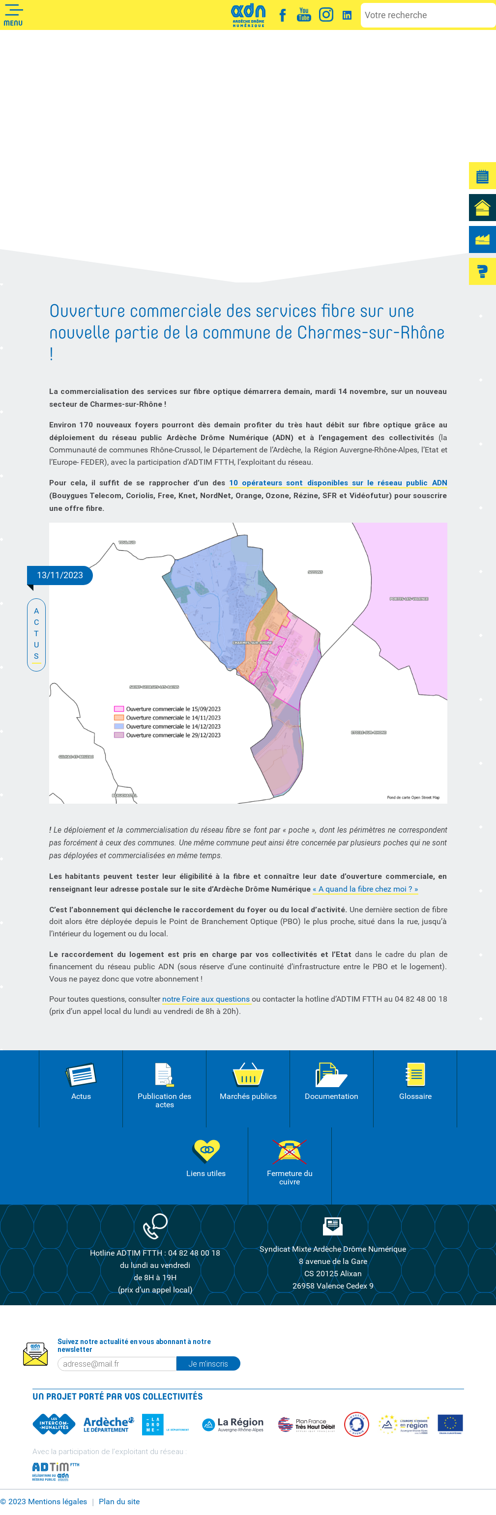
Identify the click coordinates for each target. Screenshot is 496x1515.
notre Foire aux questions (207, 999)
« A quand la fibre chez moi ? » (365, 889)
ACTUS (36, 634)
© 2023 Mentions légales (43, 1501)
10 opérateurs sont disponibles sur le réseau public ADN (338, 482)
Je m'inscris (208, 1364)
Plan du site (119, 1501)
